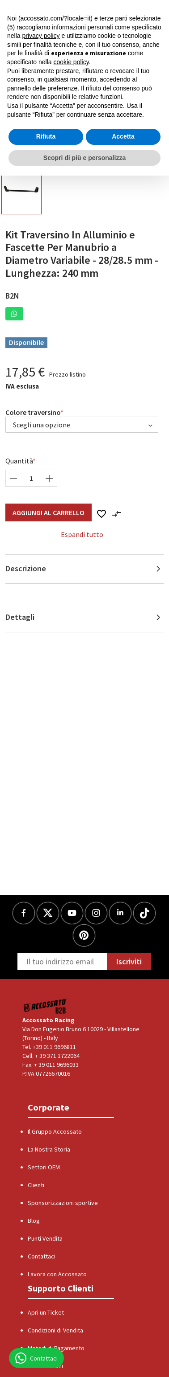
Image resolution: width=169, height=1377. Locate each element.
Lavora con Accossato (57, 1274)
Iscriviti (129, 961)
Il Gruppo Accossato (55, 1131)
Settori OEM (44, 1167)
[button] (14, 313)
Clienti (36, 1185)
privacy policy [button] (40, 35)
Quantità (19, 460)
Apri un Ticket (46, 1312)
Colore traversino (33, 412)
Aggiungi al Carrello (48, 512)
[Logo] (45, 1005)
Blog (34, 1221)
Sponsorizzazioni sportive (63, 1203)
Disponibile (26, 342)
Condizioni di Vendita (55, 1330)
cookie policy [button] (71, 62)
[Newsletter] (62, 961)
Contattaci (41, 1256)
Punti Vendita (45, 1238)
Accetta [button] (123, 136)
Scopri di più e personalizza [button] (84, 157)
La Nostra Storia (49, 1149)
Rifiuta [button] (46, 136)
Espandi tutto (82, 534)
